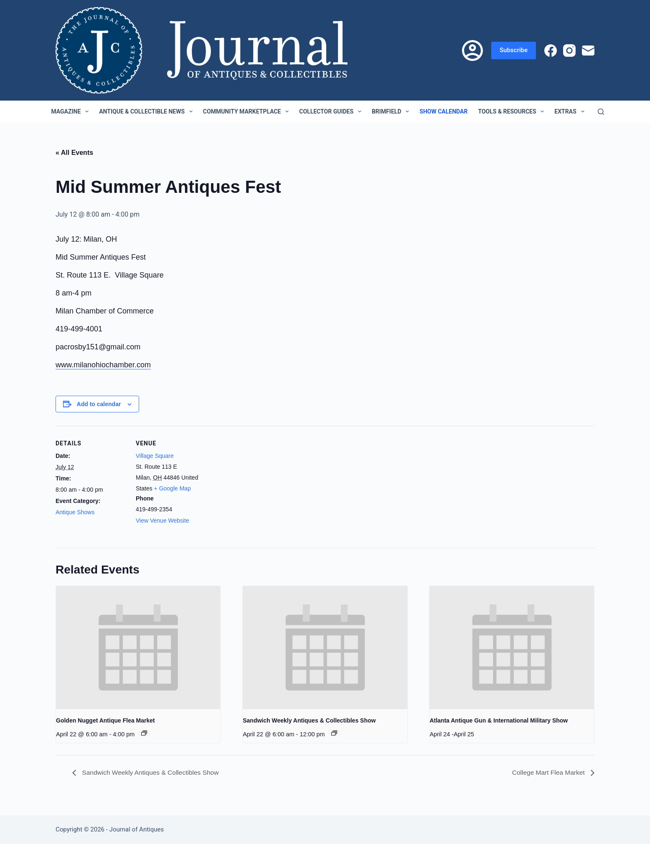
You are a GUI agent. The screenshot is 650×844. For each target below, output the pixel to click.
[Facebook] (550, 50)
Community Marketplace (247, 111)
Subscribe (514, 50)
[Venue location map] (260, 484)
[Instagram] (569, 50)
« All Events (74, 152)
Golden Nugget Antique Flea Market (105, 720)
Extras (570, 111)
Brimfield (392, 111)
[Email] (588, 50)
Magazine (71, 111)
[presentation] (138, 647)
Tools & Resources (512, 111)
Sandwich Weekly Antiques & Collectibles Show (309, 720)
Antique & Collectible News (147, 111)
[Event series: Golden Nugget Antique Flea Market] (144, 732)
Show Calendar (443, 111)
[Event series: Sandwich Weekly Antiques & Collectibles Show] (334, 732)
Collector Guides (332, 111)
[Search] (601, 112)
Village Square (155, 455)
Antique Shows (75, 512)
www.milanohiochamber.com (103, 365)
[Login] (472, 50)
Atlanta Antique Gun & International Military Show (498, 720)
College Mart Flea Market (548, 772)
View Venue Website (162, 520)
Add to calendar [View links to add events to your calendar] (99, 404)
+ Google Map (172, 488)
